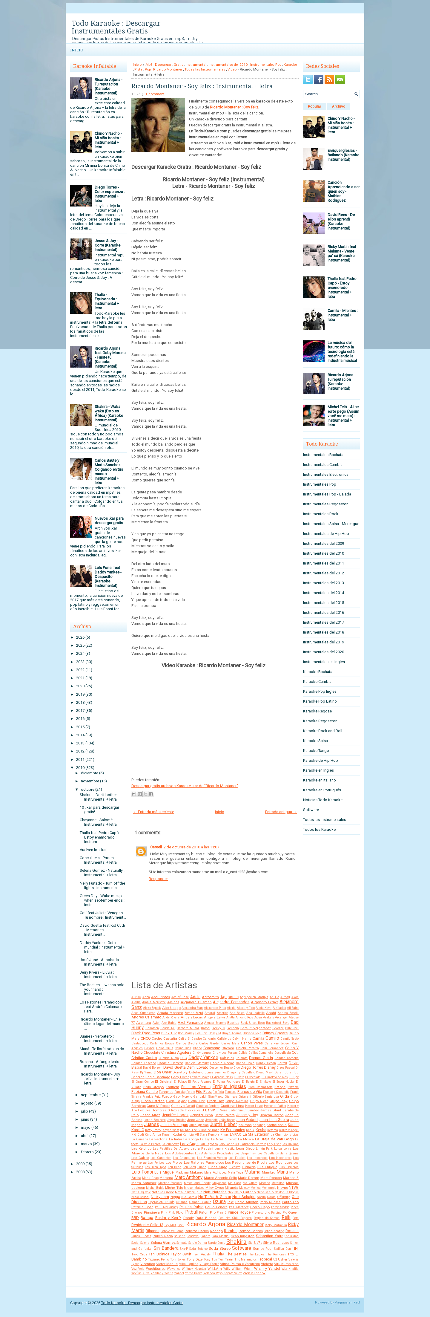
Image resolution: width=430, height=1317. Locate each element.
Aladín (136, 1002)
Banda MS (167, 1028)
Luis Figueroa (289, 1167)
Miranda (231, 1188)
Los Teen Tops (155, 1167)
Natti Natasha (215, 1192)
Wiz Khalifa (290, 1269)
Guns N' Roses (158, 1106)
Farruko (179, 1092)
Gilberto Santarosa (266, 1097)
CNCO (146, 1038)
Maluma (252, 1172)
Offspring (284, 1197)
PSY (231, 1202)
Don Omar (162, 1072)
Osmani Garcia (200, 1202)
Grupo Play (279, 1101)
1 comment (155, 94)
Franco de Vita (249, 1091)
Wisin (248, 1268)
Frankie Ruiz (151, 1097)
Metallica (277, 1183)
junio (85, 1119)
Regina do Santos (267, 1218)
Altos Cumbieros (143, 1013)
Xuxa (146, 1273)
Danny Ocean (266, 1063)
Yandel (179, 1273)
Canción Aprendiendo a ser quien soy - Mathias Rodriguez (344, 191)
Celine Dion (183, 1048)
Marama (166, 1178)
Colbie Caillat (248, 1053)
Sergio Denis (216, 1243)
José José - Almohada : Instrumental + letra (100, 961)
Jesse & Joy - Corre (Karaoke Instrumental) (107, 245)
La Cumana (139, 1139)
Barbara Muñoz (188, 1028)
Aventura (143, 1023)
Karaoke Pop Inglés (320, 691)
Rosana (292, 1231)
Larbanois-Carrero (253, 1144)
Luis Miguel (164, 1172)
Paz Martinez (239, 1207)
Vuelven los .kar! (94, 850)
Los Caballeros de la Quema (278, 1153)
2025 (80, 645)
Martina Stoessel (170, 1183)
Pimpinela (152, 1212)
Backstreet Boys (277, 1023)
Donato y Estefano (188, 1072)
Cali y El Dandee (190, 1039)
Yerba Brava (193, 1273)
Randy (188, 1218)
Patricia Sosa (142, 1207)
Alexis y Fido (246, 1008)
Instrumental (196, 64)
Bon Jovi (201, 1033)
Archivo (338, 106)
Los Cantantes (160, 1158)
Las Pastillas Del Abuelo (171, 1149)
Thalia (218, 1254)
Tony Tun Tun (214, 1259)
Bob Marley (186, 1033)
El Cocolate (252, 1077)
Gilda (284, 1096)
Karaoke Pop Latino (320, 701)
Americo (222, 1013)
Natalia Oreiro (163, 1192)
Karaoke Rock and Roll (322, 731)
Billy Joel (292, 1028)
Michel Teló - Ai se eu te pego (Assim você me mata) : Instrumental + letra (343, 416)
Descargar (163, 64)
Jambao (253, 1110)
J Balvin (208, 1110)
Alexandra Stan (192, 1008)
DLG (183, 1058)
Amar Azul (194, 1013)
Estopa (279, 1087)
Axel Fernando (190, 1022)
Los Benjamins (245, 1153)
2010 (80, 767)
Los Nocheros (280, 1158)
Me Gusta (250, 1183)
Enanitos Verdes (196, 1087)
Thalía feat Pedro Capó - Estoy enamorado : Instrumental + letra (342, 287)
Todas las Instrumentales (205, 69)
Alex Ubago (171, 1008)
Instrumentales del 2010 (228, 64)
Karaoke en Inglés (318, 770)
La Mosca (246, 1139)
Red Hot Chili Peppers (235, 1218)
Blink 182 (169, 1033)
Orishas (182, 1202)
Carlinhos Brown (162, 1043)
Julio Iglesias (199, 1125)
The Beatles (236, 1254)
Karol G (137, 1130)
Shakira (236, 1241)
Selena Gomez (163, 1242)
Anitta (230, 1017)
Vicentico (147, 1264)
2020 (80, 686)
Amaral (210, 1013)
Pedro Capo (260, 1207)
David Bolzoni (152, 1068)
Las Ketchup (141, 1148)
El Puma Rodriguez (227, 1082)
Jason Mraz (150, 1115)
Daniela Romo (222, 1063)
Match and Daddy (197, 1183)
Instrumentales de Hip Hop (326, 533)
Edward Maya (199, 1077)
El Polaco (180, 1082)
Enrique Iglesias (229, 1086)
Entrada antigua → (281, 812)
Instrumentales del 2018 (323, 632)
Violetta (267, 1264)
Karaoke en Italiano (319, 780)
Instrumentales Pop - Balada (327, 494)
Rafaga (147, 1217)
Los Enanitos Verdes (212, 1158)
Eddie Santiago (157, 1077)
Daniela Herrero (170, 1063)
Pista (138, 69)
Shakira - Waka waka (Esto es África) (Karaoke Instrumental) (109, 413)
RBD (135, 1217)
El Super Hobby (283, 1082)
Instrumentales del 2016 (323, 612)
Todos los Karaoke (319, 829)
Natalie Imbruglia (188, 1192)
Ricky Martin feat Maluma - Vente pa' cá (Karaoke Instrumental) (342, 253)
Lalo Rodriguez (229, 1144)
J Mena (222, 1110)
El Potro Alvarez (199, 1082)
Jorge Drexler (176, 1120)
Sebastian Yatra (269, 1236)
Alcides (173, 1002)
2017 (80, 710)
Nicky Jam (160, 1196)
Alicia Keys (263, 1008)
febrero (87, 1152)
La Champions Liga (285, 1134)
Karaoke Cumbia (317, 681)
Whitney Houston (194, 1269)
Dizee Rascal (286, 1068)
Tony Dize (194, 1259)
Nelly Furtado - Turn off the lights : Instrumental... (102, 885)
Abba (146, 997)
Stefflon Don (282, 1249)
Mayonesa (219, 1183)
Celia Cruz (164, 1048)
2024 (80, 653)
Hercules (144, 1110)
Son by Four (263, 1248)
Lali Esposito (208, 1144)
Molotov (244, 1188)
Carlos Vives (252, 1043)
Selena (144, 1243)
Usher (282, 1259)
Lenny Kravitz (225, 1149)
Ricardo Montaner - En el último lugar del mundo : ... (103, 1023)
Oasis (271, 1197)
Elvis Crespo (153, 1087)
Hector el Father (275, 1106)
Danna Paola (245, 1063)
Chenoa (228, 1048)
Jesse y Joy (247, 1115)
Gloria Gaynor (176, 1101)
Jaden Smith (237, 1110)
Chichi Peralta (247, 1048)
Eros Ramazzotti (260, 1087)
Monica (256, 1188)
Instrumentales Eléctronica (325, 474)
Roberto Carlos (197, 1231)
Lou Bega (175, 1167)
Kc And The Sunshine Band (199, 1130)
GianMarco (215, 1097)
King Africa (153, 1134)
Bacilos (233, 1023)
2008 (80, 1172)
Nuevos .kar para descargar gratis (109, 520)
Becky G (218, 1028)
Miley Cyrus (214, 1188)
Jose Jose (195, 1120)
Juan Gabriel (247, 1119)
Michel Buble (155, 1188)
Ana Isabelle (255, 1013)
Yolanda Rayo (212, 1273)
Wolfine (136, 1273)
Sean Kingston (243, 1236)
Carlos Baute (187, 1043)
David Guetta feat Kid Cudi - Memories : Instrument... (102, 930)
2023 (80, 662)
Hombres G (161, 1110)
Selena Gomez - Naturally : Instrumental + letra (102, 872)
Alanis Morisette (154, 1002)
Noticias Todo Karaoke (323, 800)
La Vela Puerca (150, 1144)
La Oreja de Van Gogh (274, 1139)
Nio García (189, 1197)
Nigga (175, 1197)
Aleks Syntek (152, 1008)
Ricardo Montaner (167, 69)
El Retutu (248, 1082)
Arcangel (281, 1017)
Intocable (177, 1110)
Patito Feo (290, 1202)
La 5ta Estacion (256, 1134)
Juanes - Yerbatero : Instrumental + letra (98, 1038)
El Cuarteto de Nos (275, 1077)
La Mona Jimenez (224, 1139)
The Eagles (256, 1254)
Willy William (232, 1269)
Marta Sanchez (143, 1183)
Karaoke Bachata (317, 671)
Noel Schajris (243, 1196)
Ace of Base (180, 997)
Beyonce (278, 1028)
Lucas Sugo (217, 1167)
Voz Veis (138, 1269)
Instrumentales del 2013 (323, 583)
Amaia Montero (170, 1013)
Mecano (264, 1183)
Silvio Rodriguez (276, 1242)
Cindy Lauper (202, 1053)
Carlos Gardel (209, 1043)
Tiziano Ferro (158, 1259)
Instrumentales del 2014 (323, 593)
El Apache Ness (221, 1077)
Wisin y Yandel (267, 1268)
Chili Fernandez (271, 1048)
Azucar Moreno (215, 1023)
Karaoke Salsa (315, 740)
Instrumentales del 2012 (323, 573)
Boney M (215, 1033)
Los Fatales (236, 1158)
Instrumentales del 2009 (323, 543)
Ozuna (219, 1201)
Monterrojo (269, 1188)
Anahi (271, 1013)
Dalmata (242, 1058)
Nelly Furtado (245, 1192)
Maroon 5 (291, 1178)
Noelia (261, 1197)
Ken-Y (250, 1130)
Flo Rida (218, 1092)
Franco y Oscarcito (276, 1092)
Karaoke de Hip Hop (320, 760)
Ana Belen (237, 1013)
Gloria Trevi (196, 1101)
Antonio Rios (244, 1017)
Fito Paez (204, 1091)
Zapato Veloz (232, 1273)
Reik (286, 1217)
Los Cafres (140, 1158)
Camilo (272, 1038)
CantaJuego (139, 1043)
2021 (80, 678)
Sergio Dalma (197, 1243)
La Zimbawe (170, 1144)
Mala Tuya (235, 1172)
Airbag (285, 997)
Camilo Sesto (289, 1039)
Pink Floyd (176, 1212)
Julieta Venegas (174, 1124)
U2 (275, 1259)
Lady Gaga (189, 1144)
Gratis (178, 64)
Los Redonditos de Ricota (246, 1162)
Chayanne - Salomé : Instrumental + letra (98, 822)
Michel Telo (174, 1188)
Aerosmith (210, 997)
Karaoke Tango (316, 750)
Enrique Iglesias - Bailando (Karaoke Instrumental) (343, 155)
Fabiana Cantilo (144, 1091)
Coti (295, 1052)
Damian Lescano (143, 1063)
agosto (87, 1103)
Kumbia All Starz (195, 1134)
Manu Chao (150, 1178)
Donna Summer (215, 1072)
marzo (86, 1144)
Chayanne (211, 1048)
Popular (314, 106)
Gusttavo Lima (232, 1106)
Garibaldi (200, 1097)
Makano (196, 1172)
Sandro (205, 1236)
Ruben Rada (163, 1236)
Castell (156, 847)
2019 (80, 694)
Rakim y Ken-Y (168, 1217)
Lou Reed (189, 1167)
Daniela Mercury (197, 1063)
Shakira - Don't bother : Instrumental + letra (99, 797)
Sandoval (193, 1236)
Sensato (181, 1243)
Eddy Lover (180, 1077)
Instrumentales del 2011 (323, 563)
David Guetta (174, 1067)
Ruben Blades (141, 1236)
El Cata (239, 1077)
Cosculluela (282, 1053)
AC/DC (136, 997)
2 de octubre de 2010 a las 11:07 (191, 847)
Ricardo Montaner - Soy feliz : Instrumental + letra (100, 1078)
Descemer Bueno (221, 1068)
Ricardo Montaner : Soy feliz (234, 107)
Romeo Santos (251, 1231)
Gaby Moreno (182, 1097)
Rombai (230, 1231)
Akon (295, 997)
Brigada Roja (252, 1033)
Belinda (233, 1028)
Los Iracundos (257, 1158)
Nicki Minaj (140, 1197)
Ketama (272, 1130)
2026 (80, 637)
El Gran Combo (142, 1082)
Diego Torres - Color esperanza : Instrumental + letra (110, 194)
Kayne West (170, 1130)
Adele (195, 997)
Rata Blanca (206, 1218)
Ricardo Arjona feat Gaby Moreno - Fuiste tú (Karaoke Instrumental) (110, 357)
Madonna (182, 1172)
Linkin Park (264, 1149)
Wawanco (173, 1269)
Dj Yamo (146, 1072)
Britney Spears (275, 1033)
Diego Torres (252, 1067)
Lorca (278, 1149)
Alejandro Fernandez (231, 1002)
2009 (80, 1164)
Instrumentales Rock (320, 514)
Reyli (181, 1225)
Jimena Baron (272, 1115)
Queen (293, 1212)
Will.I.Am (215, 1268)
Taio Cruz (139, 1254)
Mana (282, 1172)
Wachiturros (155, 1268)
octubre (87, 789)
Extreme (293, 1087)
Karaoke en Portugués (322, 790)
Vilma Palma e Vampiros (240, 1264)
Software (241, 1248)
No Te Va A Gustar (214, 1196)
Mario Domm (248, 1178)
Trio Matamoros (245, 1259)
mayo (85, 1127)
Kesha (261, 1130)
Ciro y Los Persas (225, 1053)
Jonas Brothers (154, 1120)
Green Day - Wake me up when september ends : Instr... (102, 900)
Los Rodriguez (280, 1162)
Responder (158, 879)
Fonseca (230, 1092)
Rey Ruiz (171, 1225)
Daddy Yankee (203, 1057)
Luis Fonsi (142, 1172)
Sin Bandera (166, 1248)
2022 (80, 670)
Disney (270, 1067)
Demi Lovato (197, 1067)
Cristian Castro (144, 1058)
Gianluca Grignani (238, 1097)
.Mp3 (149, 64)
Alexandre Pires (215, 1008)
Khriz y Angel (289, 1130)
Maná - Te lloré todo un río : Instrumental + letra (103, 1051)
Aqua (258, 1017)
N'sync (282, 1188)
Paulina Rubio (191, 1207)
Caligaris (209, 1039)
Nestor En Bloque (286, 1192)
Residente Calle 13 (147, 1225)
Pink (164, 1212)
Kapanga (259, 1125)
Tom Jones (178, 1259)
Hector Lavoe (254, 1106)
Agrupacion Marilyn (254, 997)
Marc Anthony (188, 1177)
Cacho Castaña (164, 1038)
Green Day (215, 1101)
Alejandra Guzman (196, 1002)
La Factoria (158, 1139)
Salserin (179, 1236)
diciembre (89, 773)
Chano (197, 1048)
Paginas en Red (347, 1302)
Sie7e (258, 1242)
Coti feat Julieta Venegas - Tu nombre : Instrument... (103, 915)
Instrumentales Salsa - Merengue (331, 523)
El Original (163, 1081)
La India (175, 1139)
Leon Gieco (245, 1148)
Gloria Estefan (153, 1101)
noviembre (90, 781)
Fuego (167, 1096)
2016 (80, 718)
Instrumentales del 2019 (323, 642)
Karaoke (290, 64)
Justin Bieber (223, 1124)
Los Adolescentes (179, 1153)
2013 (80, 743)
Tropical (265, 1259)
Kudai (177, 1134)
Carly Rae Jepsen (278, 1043)
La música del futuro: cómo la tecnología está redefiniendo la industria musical (342, 351)
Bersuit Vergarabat (255, 1028)
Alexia (231, 1008)
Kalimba (245, 1125)
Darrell (282, 1063)
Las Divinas (290, 1144)
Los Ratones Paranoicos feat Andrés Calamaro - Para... (102, 1006)
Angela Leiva (214, 1017)
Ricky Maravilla (276, 1225)
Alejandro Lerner (264, 1002)
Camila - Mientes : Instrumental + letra (343, 315)
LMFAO (236, 1134)
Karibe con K (277, 1125)
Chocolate (152, 1052)
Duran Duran (284, 1072)
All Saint (293, 1008)
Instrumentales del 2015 (323, 602)
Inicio (76, 50)
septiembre (91, 1095)
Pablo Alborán (247, 1202)
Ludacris (249, 1167)
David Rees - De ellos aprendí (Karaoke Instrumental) (341, 221)
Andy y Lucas (192, 1017)
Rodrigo (216, 1231)
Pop (148, 69)
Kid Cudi (137, 1134)
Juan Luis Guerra (274, 1119)
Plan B (222, 1212)
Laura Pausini (202, 1148)
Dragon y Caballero (241, 1072)
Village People (209, 1264)
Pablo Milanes (270, 1202)
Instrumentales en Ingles (324, 662)
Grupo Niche (259, 1101)
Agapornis (229, 997)
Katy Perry (153, 1130)
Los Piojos (174, 1162)
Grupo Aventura (236, 1101)
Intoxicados (193, 1110)
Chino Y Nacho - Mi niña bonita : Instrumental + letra (108, 140)
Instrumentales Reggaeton (325, 504)
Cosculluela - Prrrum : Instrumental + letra (98, 860)
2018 (80, 702)
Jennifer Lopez (175, 1115)
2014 (80, 735)
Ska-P (184, 1249)
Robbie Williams (172, 1231)
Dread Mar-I (264, 1072)
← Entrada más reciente (153, 812)
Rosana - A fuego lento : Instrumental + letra (100, 1063)
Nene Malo (265, 1192)
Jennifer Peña (201, 1115)
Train (229, 1259)
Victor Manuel (167, 1264)
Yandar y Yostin (161, 1273)
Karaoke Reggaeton (320, 721)
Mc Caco (234, 1183)
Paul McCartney (166, 1207)
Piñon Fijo (207, 1212)
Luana (201, 1167)
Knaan (166, 1134)
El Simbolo (263, 1082)
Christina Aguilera (176, 1052)
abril (84, 1136)
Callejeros (224, 1039)
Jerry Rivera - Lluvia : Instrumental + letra (98, 974)
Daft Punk (227, 1058)
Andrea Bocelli (288, 1013)
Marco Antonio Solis (220, 1178)
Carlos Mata (230, 1043)
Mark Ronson (271, 1178)
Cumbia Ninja (169, 1058)
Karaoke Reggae (317, 711)
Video (232, 69)
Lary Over (274, 1144)
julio (84, 1111)
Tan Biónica (159, 1254)
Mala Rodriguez (215, 1172)
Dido (237, 1068)
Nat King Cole (141, 1192)
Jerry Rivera (225, 1115)
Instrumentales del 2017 (323, 622)
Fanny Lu (166, 1092)
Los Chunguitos (184, 1158)
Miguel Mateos (194, 1188)
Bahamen (152, 1028)
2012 (80, 751)
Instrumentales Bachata (323, 454)
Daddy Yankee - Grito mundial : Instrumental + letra (102, 947)
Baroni (205, 1028)
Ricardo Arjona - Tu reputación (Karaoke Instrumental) (108, 86)
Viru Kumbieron (286, 1264)
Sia (250, 1243)
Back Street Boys (253, 1023)
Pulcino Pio (279, 1212)
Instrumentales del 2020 (323, 652)
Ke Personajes (232, 1130)
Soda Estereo (198, 1249)
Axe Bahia (169, 1023)
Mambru (268, 1172)
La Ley (205, 1139)
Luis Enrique (267, 1167)
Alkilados (279, 1008)
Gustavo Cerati (183, 1106)
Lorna (287, 1149)
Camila (258, 1038)
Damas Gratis (261, 1058)
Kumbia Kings (218, 1134)
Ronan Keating (274, 1231)
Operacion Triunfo (161, 1202)
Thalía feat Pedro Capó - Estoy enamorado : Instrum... (100, 837)
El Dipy (294, 1077)
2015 (80, 727)
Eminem (172, 1087)
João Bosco (227, 1120)
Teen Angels (202, 1254)
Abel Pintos (160, 997)
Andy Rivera (170, 1017)
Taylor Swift (181, 1254)
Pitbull (191, 1212)
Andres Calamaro (146, 1017)
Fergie (190, 1092)
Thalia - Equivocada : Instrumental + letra (107, 301)
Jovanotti (211, 1120)
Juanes (151, 1124)
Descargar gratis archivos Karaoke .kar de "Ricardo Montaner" (184, 786)
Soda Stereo (220, 1248)
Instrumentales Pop (265, 64)
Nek (231, 1192)
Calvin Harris (242, 1039)
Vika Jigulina (188, 1264)
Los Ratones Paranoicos (204, 1162)
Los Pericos (156, 1163)
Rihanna (152, 1231)
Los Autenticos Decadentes (214, 1153)
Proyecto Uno (261, 1212)
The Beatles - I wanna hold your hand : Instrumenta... (102, 989)
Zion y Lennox (254, 1273)
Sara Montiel (221, 1236)
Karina (293, 1124)
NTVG (294, 1187)
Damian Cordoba (286, 1058)
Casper (149, 1048)
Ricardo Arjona (205, 1224)
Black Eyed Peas (145, 1033)
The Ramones (276, 1254)
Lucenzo (234, 1167)
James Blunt (270, 1110)
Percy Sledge (280, 1207)
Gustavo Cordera (207, 1106)
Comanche (266, 1053)
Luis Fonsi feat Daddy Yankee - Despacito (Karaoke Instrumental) (108, 576)
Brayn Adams (232, 1033)
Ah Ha (274, 997)
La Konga (191, 1139)
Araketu (268, 1017)
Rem (296, 1218)
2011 (80, 759)
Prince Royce (239, 1212)
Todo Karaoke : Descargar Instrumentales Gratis (116, 27)
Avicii (156, 1023)
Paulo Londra (216, 1207)
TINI (295, 1248)
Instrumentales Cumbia (323, 464)
